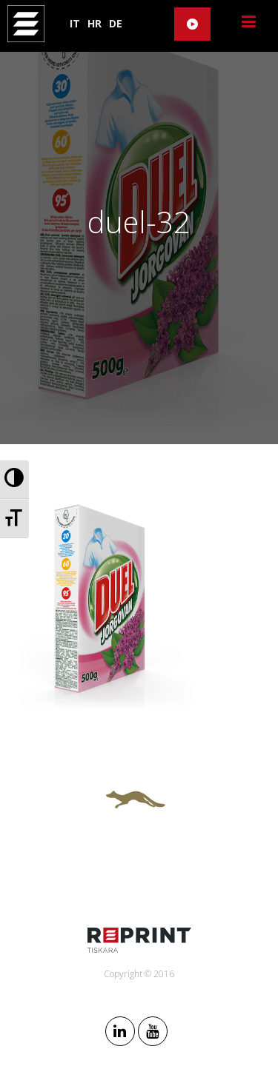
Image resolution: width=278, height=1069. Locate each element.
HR (94, 23)
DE (115, 23)
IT (75, 23)
